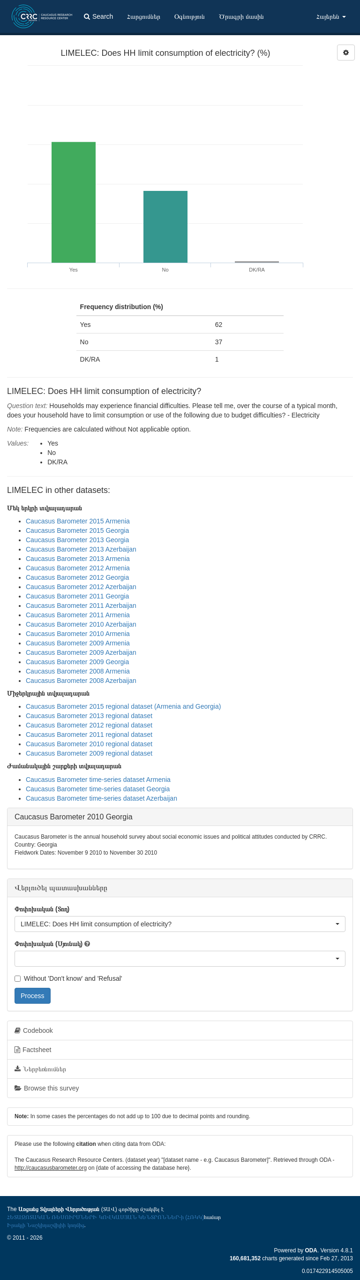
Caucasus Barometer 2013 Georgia (77, 540)
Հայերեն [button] (331, 16)
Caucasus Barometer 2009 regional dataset (89, 753)
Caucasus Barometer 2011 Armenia (78, 615)
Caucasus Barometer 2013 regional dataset (89, 716)
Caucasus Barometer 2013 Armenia (78, 558)
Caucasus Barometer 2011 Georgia (77, 596)
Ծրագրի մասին (241, 16)
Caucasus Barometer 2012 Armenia (78, 568)
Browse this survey (47, 1088)
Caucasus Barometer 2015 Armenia (78, 521)
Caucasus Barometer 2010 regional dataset (89, 744)
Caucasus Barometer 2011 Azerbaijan (81, 605)
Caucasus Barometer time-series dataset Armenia (98, 779)
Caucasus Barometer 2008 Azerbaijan (81, 680)
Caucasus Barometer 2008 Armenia (78, 671)
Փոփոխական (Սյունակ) (48, 943)
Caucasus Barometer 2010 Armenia (78, 633)
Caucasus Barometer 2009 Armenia (78, 643)
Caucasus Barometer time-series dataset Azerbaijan (101, 798)
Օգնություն (189, 16)
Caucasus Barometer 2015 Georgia (77, 530)
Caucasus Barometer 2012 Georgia (77, 577)
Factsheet (33, 1049)
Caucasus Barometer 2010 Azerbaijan (81, 624)
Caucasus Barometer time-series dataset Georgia (98, 789)
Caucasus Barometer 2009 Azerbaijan (81, 652)
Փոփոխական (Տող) (42, 909)
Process (33, 996)
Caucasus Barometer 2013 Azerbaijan (81, 549)
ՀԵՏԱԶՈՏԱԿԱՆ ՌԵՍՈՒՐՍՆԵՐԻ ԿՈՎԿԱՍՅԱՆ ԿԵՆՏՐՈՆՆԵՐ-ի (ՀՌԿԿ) (105, 1217)
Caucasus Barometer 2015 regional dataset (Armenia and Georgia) (123, 706)
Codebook (34, 1030)
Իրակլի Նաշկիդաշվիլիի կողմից (45, 1225)
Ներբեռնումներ (40, 1069)
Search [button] (98, 16)
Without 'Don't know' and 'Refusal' (68, 978)
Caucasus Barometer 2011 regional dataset (89, 734)
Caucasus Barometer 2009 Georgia (77, 662)
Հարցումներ (143, 16)
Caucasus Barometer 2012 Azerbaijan (81, 587)
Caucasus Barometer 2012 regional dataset (89, 725)
